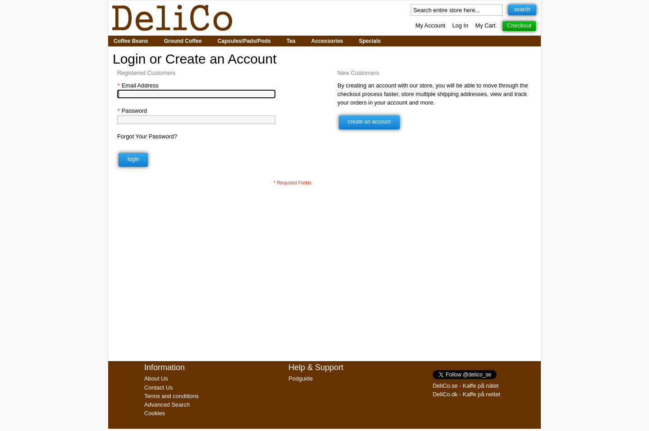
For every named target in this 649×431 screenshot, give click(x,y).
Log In (460, 25)
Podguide (300, 378)
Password (132, 110)
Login (133, 159)
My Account (430, 25)
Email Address (138, 85)
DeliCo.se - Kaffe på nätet (465, 385)
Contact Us (158, 387)
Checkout (519, 25)
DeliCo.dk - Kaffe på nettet (466, 394)
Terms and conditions (171, 396)
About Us (156, 378)
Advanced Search (167, 404)
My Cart (485, 25)
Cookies (154, 413)
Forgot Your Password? (147, 136)
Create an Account (369, 122)
